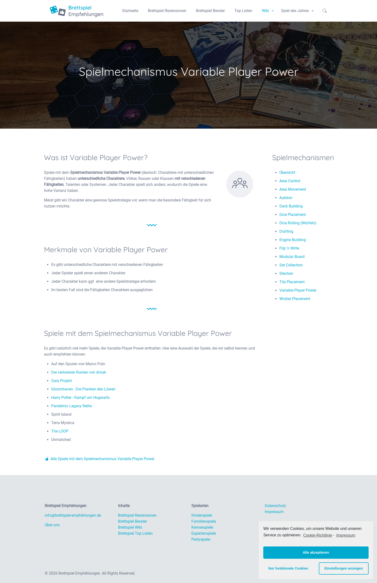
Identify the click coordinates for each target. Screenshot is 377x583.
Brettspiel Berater (132, 521)
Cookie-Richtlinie (317, 535)
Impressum (274, 511)
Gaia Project (61, 380)
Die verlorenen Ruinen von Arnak (78, 372)
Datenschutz (275, 505)
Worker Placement (294, 298)
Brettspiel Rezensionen (137, 515)
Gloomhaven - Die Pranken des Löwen (83, 389)
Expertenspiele (203, 533)
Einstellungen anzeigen (343, 568)
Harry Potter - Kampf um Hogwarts (80, 397)
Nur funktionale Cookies (288, 568)
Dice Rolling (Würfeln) (297, 223)
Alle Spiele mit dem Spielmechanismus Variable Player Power (99, 459)
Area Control (289, 181)
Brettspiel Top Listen (135, 533)
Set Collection (291, 265)
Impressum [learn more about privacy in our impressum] (345, 535)
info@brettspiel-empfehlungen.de (73, 515)
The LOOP (59, 431)
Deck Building (291, 206)
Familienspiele (203, 521)
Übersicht (287, 172)
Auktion (285, 197)
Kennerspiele (202, 527)
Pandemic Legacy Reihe (71, 406)
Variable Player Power (297, 290)
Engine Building (292, 240)
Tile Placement (292, 282)
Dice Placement (292, 214)
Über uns (52, 525)
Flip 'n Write (289, 248)
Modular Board (292, 256)
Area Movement (292, 189)
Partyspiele (200, 539)
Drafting (286, 231)
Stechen (286, 273)
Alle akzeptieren (316, 552)
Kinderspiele (201, 515)
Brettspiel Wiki (130, 527)
